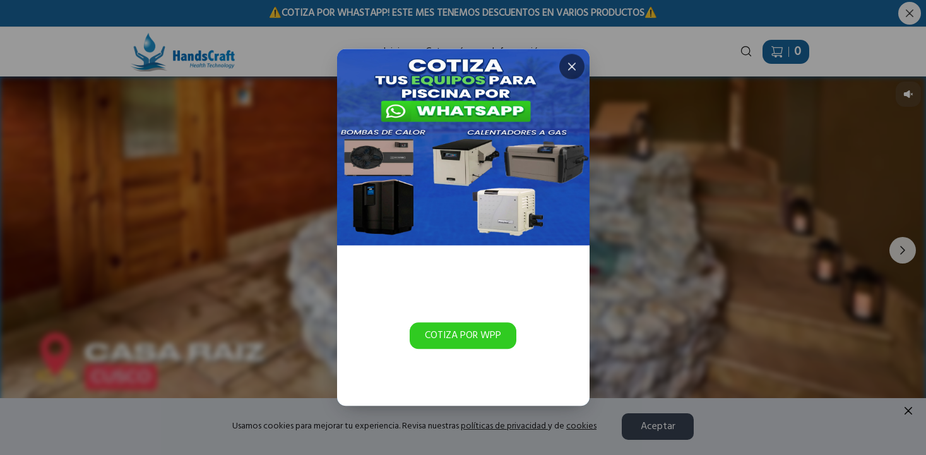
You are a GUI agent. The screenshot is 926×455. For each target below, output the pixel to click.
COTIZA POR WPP (463, 335)
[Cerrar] (571, 66)
